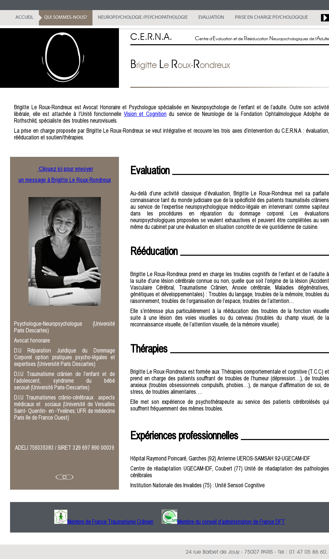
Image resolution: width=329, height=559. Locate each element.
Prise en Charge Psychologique (271, 17)
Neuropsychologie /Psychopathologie (143, 17)
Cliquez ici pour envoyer (65, 168)
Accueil (24, 17)
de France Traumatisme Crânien (118, 521)
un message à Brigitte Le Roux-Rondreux (64, 179)
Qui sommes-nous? (65, 17)
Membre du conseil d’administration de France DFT (231, 521)
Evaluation (211, 17)
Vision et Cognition (145, 114)
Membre (75, 521)
